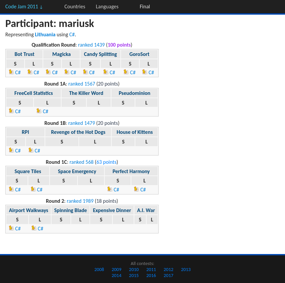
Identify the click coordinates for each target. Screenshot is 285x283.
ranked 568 (81, 162)
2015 (134, 275)
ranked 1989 (80, 201)
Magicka (61, 54)
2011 (151, 269)
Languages (107, 6)
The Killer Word (86, 93)
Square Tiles (28, 171)
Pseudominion (134, 93)
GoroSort (139, 54)
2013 (186, 269)
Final (145, 6)
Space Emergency (77, 171)
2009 (116, 269)
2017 (168, 275)
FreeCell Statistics (33, 93)
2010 (134, 269)
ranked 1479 (81, 123)
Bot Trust (25, 54)
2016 (151, 275)
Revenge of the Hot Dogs (78, 132)
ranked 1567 (82, 84)
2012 (168, 269)
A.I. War (146, 210)
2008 (99, 269)
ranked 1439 (91, 45)
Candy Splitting (100, 54)
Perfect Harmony (131, 171)
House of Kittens (135, 132)
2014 (116, 275)
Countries (75, 6)
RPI (25, 132)
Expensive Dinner (112, 210)
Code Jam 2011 (24, 6)
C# (72, 34)
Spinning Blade (70, 210)
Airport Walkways (28, 210)
